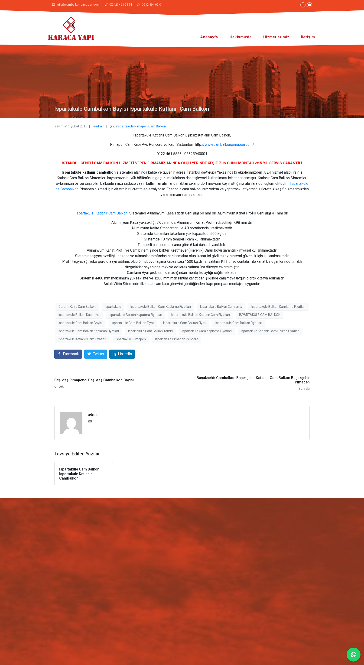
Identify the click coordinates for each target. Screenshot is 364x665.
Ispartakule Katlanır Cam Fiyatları (82, 339)
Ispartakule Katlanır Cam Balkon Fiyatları (270, 331)
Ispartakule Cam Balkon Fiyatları (238, 323)
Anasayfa (209, 37)
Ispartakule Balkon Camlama (221, 306)
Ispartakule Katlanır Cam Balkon (101, 213)
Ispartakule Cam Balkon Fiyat (133, 323)
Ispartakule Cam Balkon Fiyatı (184, 323)
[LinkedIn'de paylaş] (122, 354)
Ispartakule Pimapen (131, 339)
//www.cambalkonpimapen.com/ (228, 144)
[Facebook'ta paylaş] (68, 354)
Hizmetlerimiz (276, 37)
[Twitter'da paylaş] (95, 354)
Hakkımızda (241, 37)
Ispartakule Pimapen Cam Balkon (141, 126)
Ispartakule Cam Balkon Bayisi (80, 323)
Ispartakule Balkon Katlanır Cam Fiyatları (200, 315)
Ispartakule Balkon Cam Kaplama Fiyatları (160, 306)
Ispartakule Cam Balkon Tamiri (150, 331)
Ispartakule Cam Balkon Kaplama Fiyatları (88, 331)
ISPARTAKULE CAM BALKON (259, 315)
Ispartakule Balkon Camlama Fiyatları (278, 306)
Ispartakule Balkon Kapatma (79, 315)
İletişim (308, 37)
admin (99, 126)
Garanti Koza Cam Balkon (77, 306)
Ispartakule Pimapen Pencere (176, 339)
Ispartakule (113, 306)
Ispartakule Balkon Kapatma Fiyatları (135, 315)
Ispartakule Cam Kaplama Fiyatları (207, 331)
